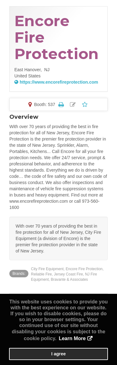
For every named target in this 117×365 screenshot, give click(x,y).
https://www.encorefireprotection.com (59, 82)
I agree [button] (58, 353)
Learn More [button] (72, 338)
